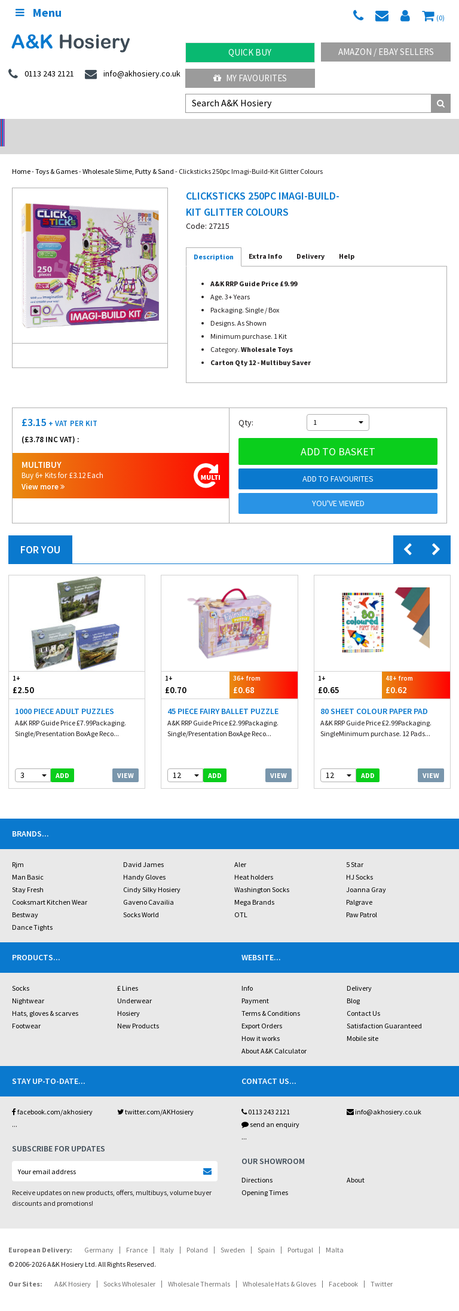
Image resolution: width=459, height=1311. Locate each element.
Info (247, 972)
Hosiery (128, 997)
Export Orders (261, 1010)
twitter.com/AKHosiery (155, 1096)
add (62, 759)
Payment (255, 985)
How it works (260, 1022)
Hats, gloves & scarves (45, 997)
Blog (353, 985)
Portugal (300, 1234)
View (125, 759)
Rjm (18, 848)
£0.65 (348, 669)
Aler (240, 848)
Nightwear (28, 985)
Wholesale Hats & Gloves (279, 1268)
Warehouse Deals (287, 129)
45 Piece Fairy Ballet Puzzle (223, 695)
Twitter (382, 1268)
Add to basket (338, 436)
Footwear (26, 1010)
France (137, 1234)
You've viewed (338, 487)
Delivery (359, 972)
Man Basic (28, 861)
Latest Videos (402, 129)
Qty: (245, 407)
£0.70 (195, 669)
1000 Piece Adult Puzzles (64, 695)
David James (143, 848)
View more (43, 471)
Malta (335, 1234)
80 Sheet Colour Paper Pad (374, 695)
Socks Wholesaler (129, 1268)
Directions (257, 1164)
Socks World (141, 899)
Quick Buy (249, 52)
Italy (167, 1234)
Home (21, 155)
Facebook (343, 1268)
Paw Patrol (361, 899)
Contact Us (363, 997)
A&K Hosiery (72, 1268)
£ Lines (127, 972)
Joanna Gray (366, 873)
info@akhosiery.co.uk (384, 1096)
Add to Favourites (338, 463)
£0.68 (263, 669)
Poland (197, 1234)
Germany (99, 1234)
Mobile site (362, 1022)
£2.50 (43, 669)
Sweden (233, 1234)
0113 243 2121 (265, 1096)
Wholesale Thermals (199, 1268)
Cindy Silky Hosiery (151, 873)
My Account (172, 129)
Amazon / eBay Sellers (386, 51)
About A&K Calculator (274, 1035)
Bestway (25, 899)
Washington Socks (261, 873)
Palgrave (359, 886)
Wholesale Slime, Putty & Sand (128, 155)
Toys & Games (56, 155)
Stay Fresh (28, 873)
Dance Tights (32, 911)
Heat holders (253, 861)
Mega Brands (254, 886)
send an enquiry (270, 1108)
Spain (266, 1234)
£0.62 (415, 669)
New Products (138, 1010)
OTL (240, 899)
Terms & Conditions (270, 997)
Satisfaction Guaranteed (384, 1010)
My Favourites (250, 78)
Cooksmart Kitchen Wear (49, 886)
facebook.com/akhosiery (52, 1096)
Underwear (134, 985)
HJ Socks (359, 861)
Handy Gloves (144, 861)
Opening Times (264, 1176)
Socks (20, 972)
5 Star (354, 848)
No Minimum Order (57, 129)
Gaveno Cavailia (148, 886)
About (356, 1164)
